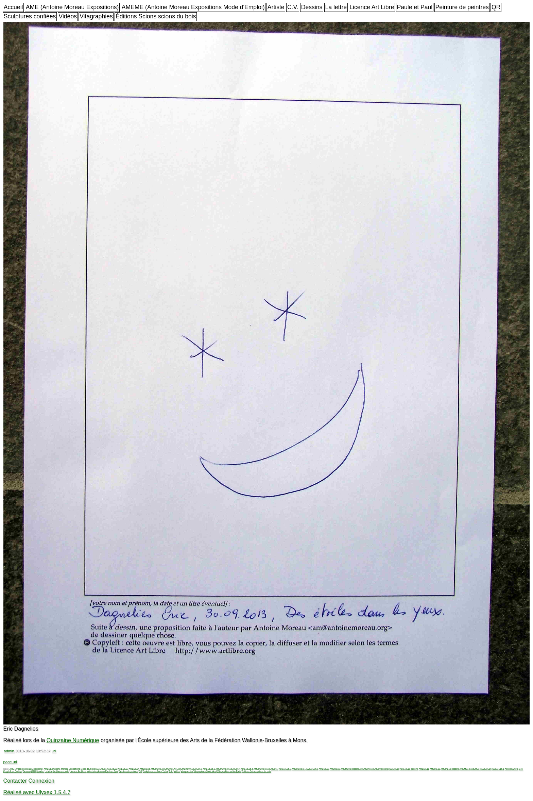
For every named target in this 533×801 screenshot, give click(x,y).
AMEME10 (394, 769)
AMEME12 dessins (450, 769)
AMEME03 (123, 769)
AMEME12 (435, 769)
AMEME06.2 (209, 769)
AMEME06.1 (196, 769)
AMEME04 (134, 769)
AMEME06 (156, 769)
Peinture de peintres (461, 7)
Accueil (13, 7)
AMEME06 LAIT (169, 769)
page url (10, 762)
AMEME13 (464, 769)
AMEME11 (424, 769)
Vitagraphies (96, 16)
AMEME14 (475, 769)
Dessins (312, 7)
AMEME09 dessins (379, 769)
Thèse (165, 771)
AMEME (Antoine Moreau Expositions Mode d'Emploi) (193, 7)
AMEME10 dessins (409, 769)
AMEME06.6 (260, 769)
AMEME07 (324, 769)
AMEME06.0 (183, 769)
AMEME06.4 (234, 769)
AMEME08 (335, 769)
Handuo (40, 771)
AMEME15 (486, 769)
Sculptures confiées (30, 16)
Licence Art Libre (371, 7)
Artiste (276, 7)
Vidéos (68, 16)
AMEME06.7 (272, 769)
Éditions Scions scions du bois (156, 16)
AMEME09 (364, 769)
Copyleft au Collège (12, 771)
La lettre (336, 7)
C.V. (292, 7)
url (54, 751)
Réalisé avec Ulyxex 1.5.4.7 (36, 792)
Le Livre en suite (61, 771)
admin (9, 751)
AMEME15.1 (498, 769)
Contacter (15, 781)
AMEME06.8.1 (299, 769)
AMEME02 (112, 769)
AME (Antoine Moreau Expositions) (72, 7)
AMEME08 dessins (350, 769)
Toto (171, 771)
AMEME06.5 (247, 769)
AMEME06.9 (312, 769)
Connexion (41, 781)
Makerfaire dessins (95, 771)
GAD (33, 771)
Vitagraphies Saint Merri (205, 771)
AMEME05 (145, 769)
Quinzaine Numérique (73, 740)
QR (496, 7)
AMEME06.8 (285, 769)
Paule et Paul (415, 7)
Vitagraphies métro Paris (229, 771)
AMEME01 (101, 769)
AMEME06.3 (222, 769)
